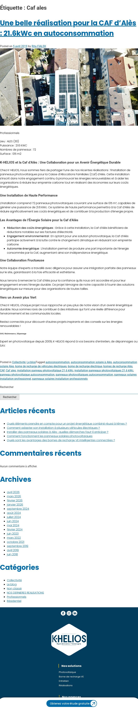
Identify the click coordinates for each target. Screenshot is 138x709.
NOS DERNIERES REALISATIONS (25, 593)
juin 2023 (13, 534)
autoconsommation (58, 362)
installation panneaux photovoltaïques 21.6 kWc (103, 370)
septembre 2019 (17, 546)
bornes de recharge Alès (117, 366)
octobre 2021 (15, 542)
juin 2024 (13, 521)
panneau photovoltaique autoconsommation (27, 374)
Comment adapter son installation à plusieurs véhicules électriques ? (53, 428)
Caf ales (11, 370)
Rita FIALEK (39, 46)
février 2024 (15, 529)
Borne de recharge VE (71, 676)
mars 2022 (14, 538)
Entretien (64, 681)
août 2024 (14, 513)
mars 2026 (14, 496)
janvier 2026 (15, 505)
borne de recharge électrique (85, 366)
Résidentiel (14, 601)
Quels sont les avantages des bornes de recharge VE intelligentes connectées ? (61, 440)
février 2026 (15, 500)
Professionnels (16, 597)
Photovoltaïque (67, 672)
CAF (2, 370)
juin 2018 (12, 554)
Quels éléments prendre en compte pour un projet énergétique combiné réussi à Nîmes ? (67, 424)
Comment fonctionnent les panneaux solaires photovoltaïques (49, 436)
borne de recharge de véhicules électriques (41, 366)
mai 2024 (13, 525)
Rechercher (7, 387)
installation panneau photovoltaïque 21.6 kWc (45, 370)
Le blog (31, 362)
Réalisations (66, 685)
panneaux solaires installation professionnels (60, 378)
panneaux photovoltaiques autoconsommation (84, 374)
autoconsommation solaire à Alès (91, 362)
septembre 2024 (18, 509)
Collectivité (18, 362)
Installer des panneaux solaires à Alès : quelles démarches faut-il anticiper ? (57, 432)
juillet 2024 (14, 517)
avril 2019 (13, 550)
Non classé (14, 589)
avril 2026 (13, 492)
